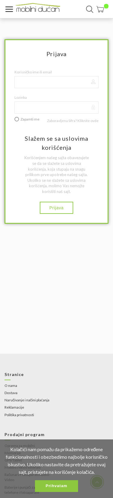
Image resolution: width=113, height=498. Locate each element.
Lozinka (20, 97)
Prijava (56, 207)
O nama (11, 385)
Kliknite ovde (88, 120)
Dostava (11, 392)
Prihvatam (56, 486)
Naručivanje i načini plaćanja (27, 400)
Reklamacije (14, 407)
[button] (102, 9)
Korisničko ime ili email (33, 72)
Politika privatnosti (19, 415)
